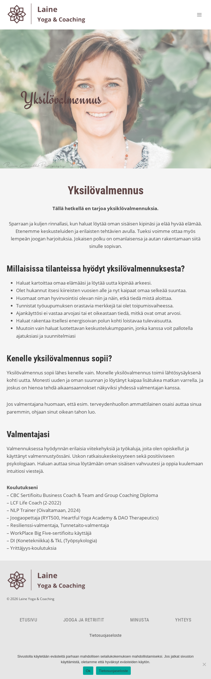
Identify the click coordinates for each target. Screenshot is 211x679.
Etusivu (28, 620)
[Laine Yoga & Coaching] (48, 15)
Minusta (139, 620)
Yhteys (183, 620)
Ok (88, 671)
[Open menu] (199, 14)
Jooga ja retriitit (83, 620)
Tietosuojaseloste (105, 635)
